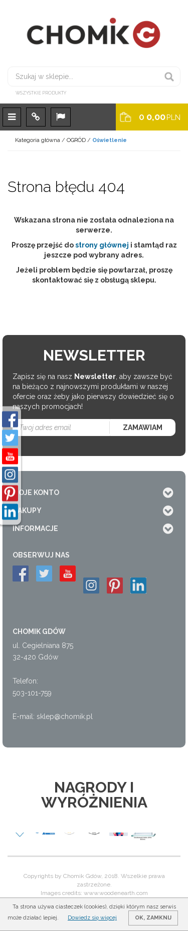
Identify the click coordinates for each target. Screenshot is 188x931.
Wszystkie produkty (41, 93)
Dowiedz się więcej (92, 917)
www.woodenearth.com (116, 893)
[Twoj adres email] (61, 427)
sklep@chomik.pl (65, 716)
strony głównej (102, 245)
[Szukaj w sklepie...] (94, 76)
